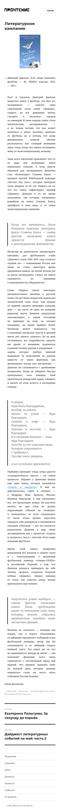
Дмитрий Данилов (39, 691)
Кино (8, 770)
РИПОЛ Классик (23, 694)
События (10, 790)
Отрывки (10, 763)
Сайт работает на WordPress (20, 806)
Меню (50, 11)
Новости (9, 783)
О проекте (10, 797)
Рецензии (23, 691)
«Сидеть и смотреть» (22, 487)
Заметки (9, 776)
